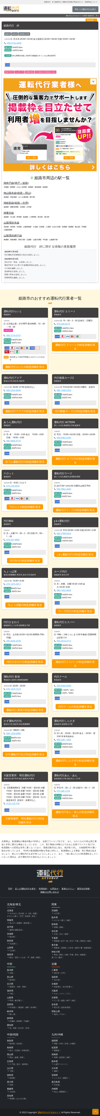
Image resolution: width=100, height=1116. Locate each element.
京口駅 (12, 217)
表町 (22, 1057)
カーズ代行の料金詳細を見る (75, 611)
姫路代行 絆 (11, 25)
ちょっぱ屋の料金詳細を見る (25, 605)
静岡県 (10, 1018)
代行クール (60, 676)
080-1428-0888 (13, 733)
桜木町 (12, 980)
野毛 (56, 954)
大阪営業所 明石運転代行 (19, 775)
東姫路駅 (38, 187)
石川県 (10, 983)
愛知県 (10, 1025)
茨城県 (55, 910)
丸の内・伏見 (23, 1028)
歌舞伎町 (87, 948)
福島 (33, 957)
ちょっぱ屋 (10, 571)
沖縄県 (55, 1088)
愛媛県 (10, 1088)
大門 (21, 916)
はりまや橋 (21, 1098)
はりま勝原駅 (23, 197)
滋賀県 (55, 976)
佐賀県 (55, 1047)
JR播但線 (9, 213)
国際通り (63, 1091)
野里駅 (19, 217)
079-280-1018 (63, 791)
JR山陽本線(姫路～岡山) (17, 193)
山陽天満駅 (37, 239)
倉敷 (16, 1057)
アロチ (62, 1014)
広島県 (10, 1061)
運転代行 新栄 (12, 676)
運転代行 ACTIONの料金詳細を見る (75, 460)
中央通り (13, 1007)
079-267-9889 (13, 539)
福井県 (10, 990)
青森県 (10, 920)
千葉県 (55, 938)
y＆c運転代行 (62, 521)
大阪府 (55, 990)
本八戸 (12, 923)
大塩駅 (35, 227)
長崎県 (55, 1054)
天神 (66, 1043)
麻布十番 (78, 948)
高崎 (61, 927)
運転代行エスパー (64, 622)
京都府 (55, 983)
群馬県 (55, 924)
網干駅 (32, 197)
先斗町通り (67, 986)
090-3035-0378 (13, 640)
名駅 (15, 1028)
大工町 (57, 913)
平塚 (71, 954)
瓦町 (11, 1085)
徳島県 (10, 1075)
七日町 (12, 950)
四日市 (57, 973)
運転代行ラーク (63, 473)
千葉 (77, 941)
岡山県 (10, 1054)
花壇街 (64, 948)
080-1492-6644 (64, 590)
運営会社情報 (83, 888)
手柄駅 (83, 227)
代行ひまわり (11, 622)
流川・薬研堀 (22, 1064)
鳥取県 (10, 1040)
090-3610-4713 (64, 640)
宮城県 (10, 933)
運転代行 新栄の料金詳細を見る (24, 710)
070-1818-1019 (13, 689)
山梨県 (10, 997)
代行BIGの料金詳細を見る (25, 560)
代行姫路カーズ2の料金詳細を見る (75, 411)
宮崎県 (55, 1075)
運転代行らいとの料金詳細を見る (24, 367)
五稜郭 (27, 916)
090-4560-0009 (64, 685)
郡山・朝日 (14, 957)
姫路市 (7, 34)
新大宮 (57, 1007)
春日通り (18, 1000)
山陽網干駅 (53, 239)
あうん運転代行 (13, 422)
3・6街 (28, 913)
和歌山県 (56, 1011)
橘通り (65, 1078)
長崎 (56, 1057)
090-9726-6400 (14, 43)
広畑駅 (29, 239)
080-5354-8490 (13, 390)
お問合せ (54, 888)
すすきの (13, 913)
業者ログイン (68, 888)
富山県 (10, 976)
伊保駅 (19, 227)
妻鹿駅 (64, 227)
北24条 (21, 913)
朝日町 (12, 1043)
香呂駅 (40, 217)
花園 (35, 913)
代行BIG (8, 521)
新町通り (27, 923)
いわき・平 (24, 957)
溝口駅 (46, 217)
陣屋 (38, 957)
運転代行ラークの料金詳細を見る (75, 510)
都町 (56, 1071)
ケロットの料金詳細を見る (24, 507)
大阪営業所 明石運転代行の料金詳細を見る (24, 820)
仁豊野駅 (33, 217)
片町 (11, 993)
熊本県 (55, 1061)
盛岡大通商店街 (16, 930)
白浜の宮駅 (56, 227)
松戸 (63, 941)
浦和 (66, 934)
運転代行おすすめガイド (74, 16)
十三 (68, 993)
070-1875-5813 (13, 584)
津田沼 (83, 941)
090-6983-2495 (64, 437)
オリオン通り (59, 920)
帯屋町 (12, 1098)
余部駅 (22, 207)
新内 (56, 1014)
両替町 (19, 1021)
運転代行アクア (13, 377)
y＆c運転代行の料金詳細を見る (75, 554)
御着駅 (30, 187)
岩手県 (10, 927)
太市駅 (29, 207)
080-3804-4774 (13, 440)
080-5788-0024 (64, 533)
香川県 (10, 1081)
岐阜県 (10, 1011)
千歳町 (26, 1021)
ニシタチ (57, 1078)
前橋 (56, 927)
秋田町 (12, 1078)
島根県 (10, 1047)
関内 (61, 954)
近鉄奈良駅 (65, 1007)
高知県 (10, 1095)
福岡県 (55, 1040)
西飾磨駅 (13, 239)
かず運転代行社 (13, 721)
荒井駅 (12, 227)
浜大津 (57, 980)
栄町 (89, 941)
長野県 (10, 1004)
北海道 (10, 910)
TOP (10, 888)
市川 (71, 941)
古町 (11, 973)
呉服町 (12, 1021)
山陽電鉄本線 (11, 222)
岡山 (11, 1057)
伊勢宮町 (25, 1050)
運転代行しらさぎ (64, 721)
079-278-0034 (13, 486)
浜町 (68, 1057)
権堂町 (21, 1007)
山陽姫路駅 (8, 230)
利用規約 (43, 888)
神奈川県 (56, 951)
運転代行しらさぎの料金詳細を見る (75, 762)
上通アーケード (60, 1064)
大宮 (56, 934)
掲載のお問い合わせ (49, 892)
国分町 (12, 936)
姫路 (63, 1000)
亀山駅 (77, 227)
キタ (56, 993)
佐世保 (62, 1057)
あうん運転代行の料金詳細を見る (24, 462)
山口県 (10, 1068)
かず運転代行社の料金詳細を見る (24, 754)
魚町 (73, 1000)
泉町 (68, 920)
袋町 (27, 1007)
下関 (11, 1071)
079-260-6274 (63, 323)
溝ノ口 (54, 957)
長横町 (19, 923)
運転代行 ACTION (64, 422)
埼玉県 (55, 931)
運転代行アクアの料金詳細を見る (24, 411)
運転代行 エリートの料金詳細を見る (75, 347)
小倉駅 (72, 1043)
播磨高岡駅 (14, 207)
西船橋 (57, 941)
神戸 (68, 1000)
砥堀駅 (25, 217)
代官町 (17, 1050)
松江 (11, 1050)
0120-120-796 (13, 803)
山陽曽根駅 (27, 227)
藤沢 (60, 957)
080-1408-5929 (64, 390)
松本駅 (33, 1007)
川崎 (66, 954)
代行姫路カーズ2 (64, 377)
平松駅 (45, 239)
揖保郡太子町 (24, 34)
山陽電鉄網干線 (13, 235)
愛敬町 (57, 1050)
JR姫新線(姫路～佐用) (16, 203)
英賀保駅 (13, 197)
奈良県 (55, 1004)
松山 (56, 1091)
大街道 (12, 1091)
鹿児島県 (56, 1081)
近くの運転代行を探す (25, 888)
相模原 (83, 954)
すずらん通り (12, 916)
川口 (61, 934)
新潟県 (10, 970)
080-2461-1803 (64, 739)
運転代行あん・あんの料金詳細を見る (75, 814)
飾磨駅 (71, 227)
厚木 (77, 954)
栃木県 (55, 917)
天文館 (57, 1085)
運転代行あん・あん (65, 775)
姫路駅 (45, 187)
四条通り (57, 986)
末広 (33, 916)
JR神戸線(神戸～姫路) (16, 183)
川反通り (13, 943)
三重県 (55, 970)
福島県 (10, 954)
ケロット (9, 473)
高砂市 (14, 34)
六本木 (71, 948)
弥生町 (19, 1043)
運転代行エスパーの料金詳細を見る (75, 664)
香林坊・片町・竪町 (18, 986)
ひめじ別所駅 (22, 187)
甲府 (11, 1000)
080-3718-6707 (13, 335)
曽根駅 (12, 187)
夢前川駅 (21, 239)
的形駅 (41, 227)
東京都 (55, 944)
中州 (61, 1043)
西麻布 (57, 948)
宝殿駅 (6, 187)
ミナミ (62, 993)
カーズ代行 (60, 571)
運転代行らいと (13, 311)
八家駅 (48, 227)
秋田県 (10, 940)
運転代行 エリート (65, 311)
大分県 (55, 1068)
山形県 (10, 947)
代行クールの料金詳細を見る (75, 706)
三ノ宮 (57, 1000)
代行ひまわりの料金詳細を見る (25, 662)
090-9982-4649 (64, 489)
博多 (56, 1043)
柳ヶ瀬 (12, 1014)
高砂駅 (6, 227)
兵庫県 (85, 16)
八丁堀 (12, 1064)
